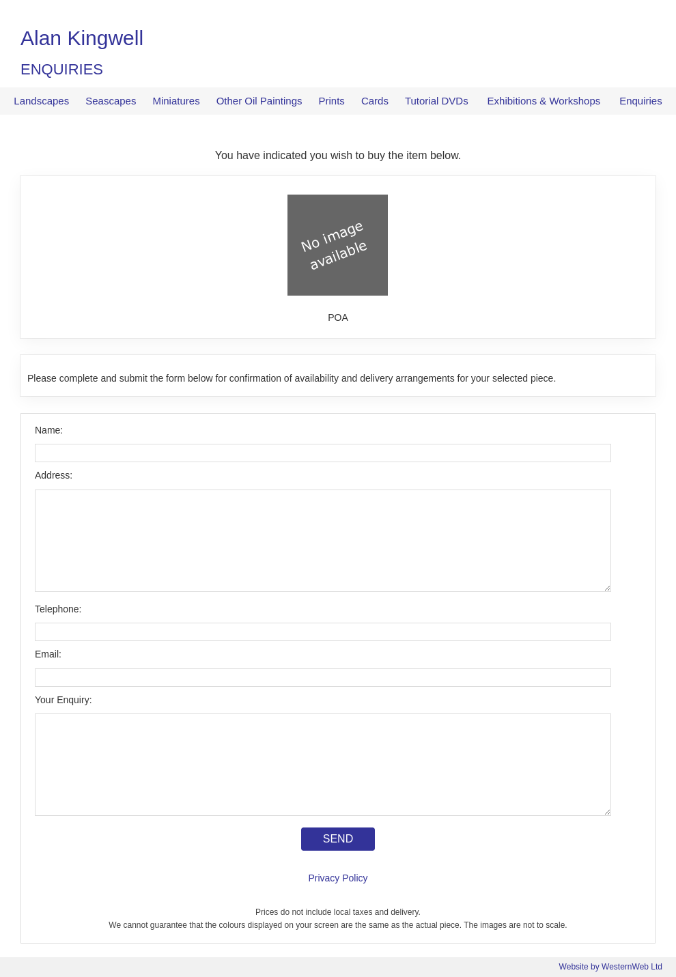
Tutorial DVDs (436, 101)
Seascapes (110, 101)
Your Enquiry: (63, 699)
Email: (48, 654)
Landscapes (41, 101)
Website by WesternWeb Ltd (610, 967)
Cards (375, 101)
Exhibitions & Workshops (544, 101)
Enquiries (640, 101)
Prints (332, 101)
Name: (49, 430)
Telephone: (58, 609)
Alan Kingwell (81, 38)
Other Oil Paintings (259, 101)
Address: (53, 475)
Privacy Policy (337, 878)
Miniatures (175, 101)
